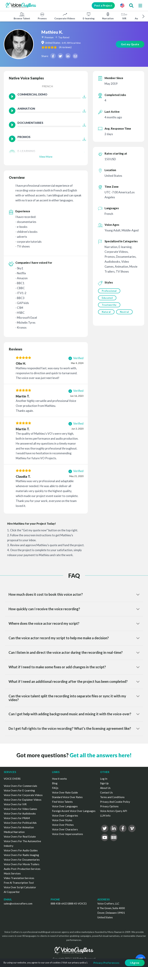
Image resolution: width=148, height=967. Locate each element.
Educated (107, 297)
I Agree (134, 962)
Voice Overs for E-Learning (19, 790)
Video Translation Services (19, 878)
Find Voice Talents (62, 801)
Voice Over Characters (65, 829)
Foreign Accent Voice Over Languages (73, 810)
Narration (108, 16)
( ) (65, 47)
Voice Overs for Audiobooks (20, 813)
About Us (105, 787)
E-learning (88, 16)
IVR (124, 16)
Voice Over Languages (65, 806)
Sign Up (104, 783)
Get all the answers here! (101, 755)
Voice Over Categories (65, 815)
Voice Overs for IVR (15, 804)
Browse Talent (22, 16)
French (47, 86)
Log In (103, 778)
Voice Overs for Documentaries (22, 859)
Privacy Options (109, 806)
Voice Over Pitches (63, 824)
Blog (54, 783)
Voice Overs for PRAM (17, 818)
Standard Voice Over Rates (67, 797)
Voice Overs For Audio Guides (21, 850)
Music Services (12, 873)
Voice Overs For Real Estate (20, 836)
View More (45, 156)
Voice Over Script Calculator (20, 887)
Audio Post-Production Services (22, 868)
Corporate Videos (64, 16)
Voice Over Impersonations (67, 833)
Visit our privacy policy (74, 962)
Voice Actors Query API (113, 810)
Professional (109, 290)
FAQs (55, 787)
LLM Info (105, 815)
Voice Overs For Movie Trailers (21, 864)
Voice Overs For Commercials (20, 785)
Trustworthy (109, 304)
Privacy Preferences (106, 962)
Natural (106, 311)
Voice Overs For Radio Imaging (21, 855)
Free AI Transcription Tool (19, 882)
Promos (42, 16)
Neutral (124, 311)
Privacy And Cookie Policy (115, 801)
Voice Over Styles (62, 820)
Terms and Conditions (112, 797)
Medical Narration (14, 831)
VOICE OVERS (12, 778)
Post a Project (103, 5)
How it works (59, 778)
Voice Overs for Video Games (20, 808)
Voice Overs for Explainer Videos (22, 799)
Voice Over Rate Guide (65, 792)
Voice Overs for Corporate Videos (23, 795)
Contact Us (106, 792)
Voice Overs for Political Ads (20, 822)
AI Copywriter (12, 891)
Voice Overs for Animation (19, 827)
